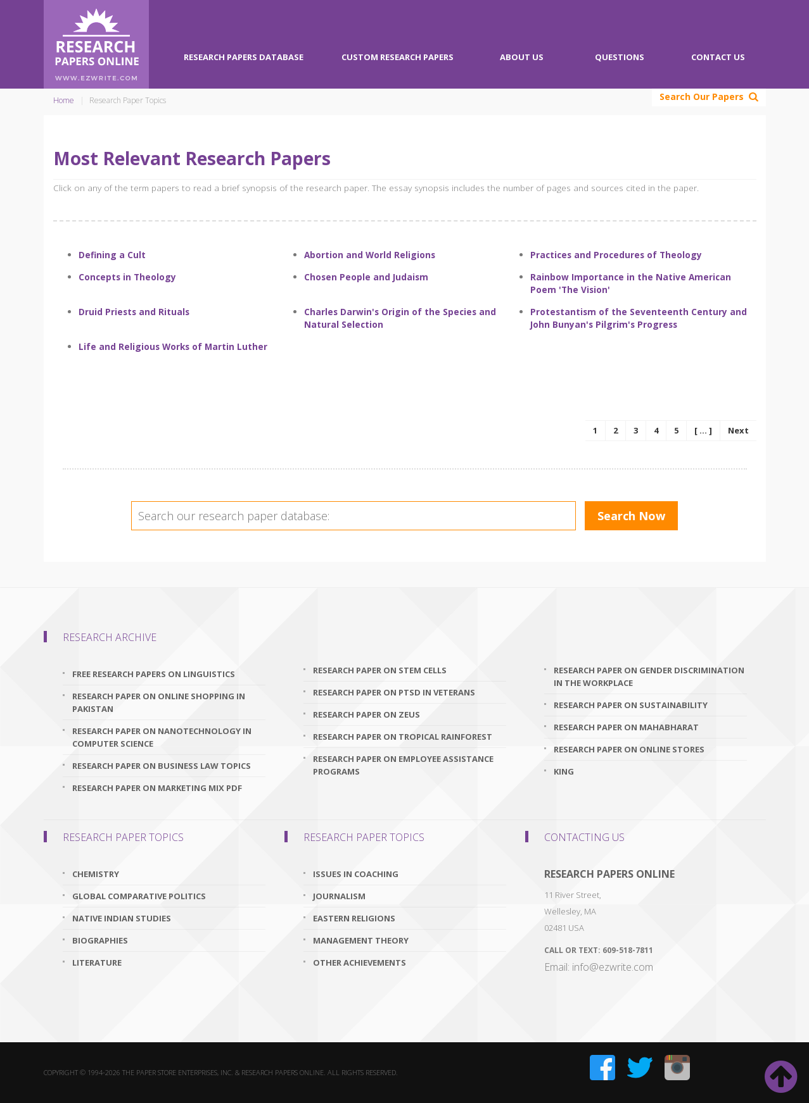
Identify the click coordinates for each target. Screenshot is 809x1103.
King (564, 771)
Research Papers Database (243, 57)
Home (63, 100)
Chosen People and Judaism (366, 277)
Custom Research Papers (397, 57)
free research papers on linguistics (153, 674)
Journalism (339, 896)
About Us (522, 57)
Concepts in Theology (127, 277)
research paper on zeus (366, 714)
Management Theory (361, 940)
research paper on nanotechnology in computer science (162, 737)
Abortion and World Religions (369, 255)
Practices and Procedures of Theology (616, 255)
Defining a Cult (112, 255)
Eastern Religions (354, 918)
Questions (619, 57)
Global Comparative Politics (139, 896)
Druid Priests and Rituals (134, 312)
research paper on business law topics (161, 765)
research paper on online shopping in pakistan (158, 702)
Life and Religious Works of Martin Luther (173, 346)
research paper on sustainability (631, 705)
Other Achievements (359, 962)
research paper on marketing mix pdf (157, 788)
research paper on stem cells (380, 670)
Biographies (100, 940)
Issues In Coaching (355, 874)
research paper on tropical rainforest (402, 736)
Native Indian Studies (121, 918)
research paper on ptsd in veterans (394, 692)
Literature (97, 962)
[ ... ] (703, 430)
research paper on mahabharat (626, 727)
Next (738, 430)
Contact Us (718, 57)
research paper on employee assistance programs (403, 765)
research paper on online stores (629, 749)
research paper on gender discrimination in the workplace (649, 676)
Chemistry (95, 874)
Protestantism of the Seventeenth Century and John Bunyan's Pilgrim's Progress (638, 318)
